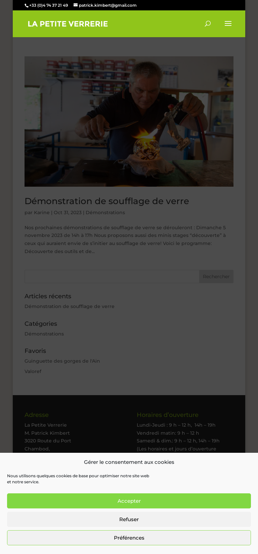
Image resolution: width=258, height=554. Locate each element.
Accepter (129, 501)
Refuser (129, 519)
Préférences (129, 538)
